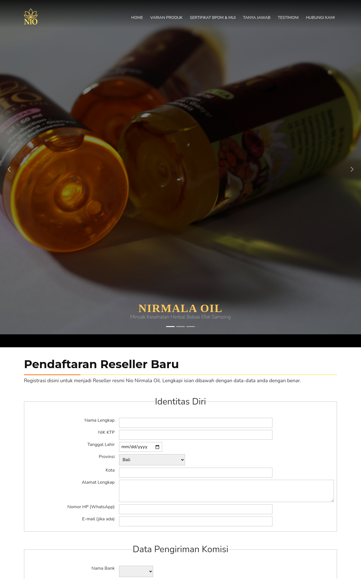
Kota (110, 470)
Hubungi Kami (320, 17)
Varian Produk (166, 17)
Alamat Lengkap (98, 482)
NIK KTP (106, 433)
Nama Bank (103, 568)
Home (137, 17)
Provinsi (107, 457)
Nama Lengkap (100, 420)
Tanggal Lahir (101, 445)
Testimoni (288, 17)
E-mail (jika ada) (98, 519)
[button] (9, 163)
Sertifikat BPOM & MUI (212, 17)
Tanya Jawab (256, 17)
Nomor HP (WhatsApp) (91, 507)
